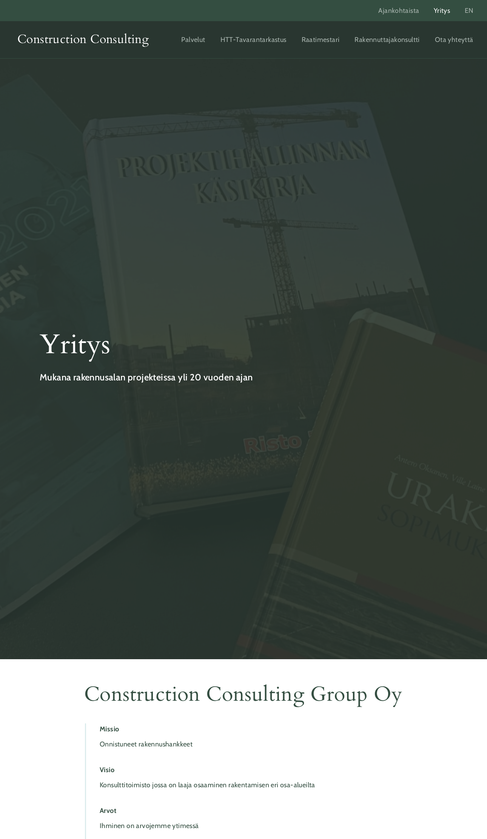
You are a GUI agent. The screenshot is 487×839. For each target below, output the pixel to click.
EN (468, 10)
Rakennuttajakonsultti (386, 39)
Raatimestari (321, 39)
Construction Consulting (83, 39)
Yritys (441, 10)
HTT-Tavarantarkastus (253, 39)
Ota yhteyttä (454, 39)
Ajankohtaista (397, 10)
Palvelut (193, 39)
